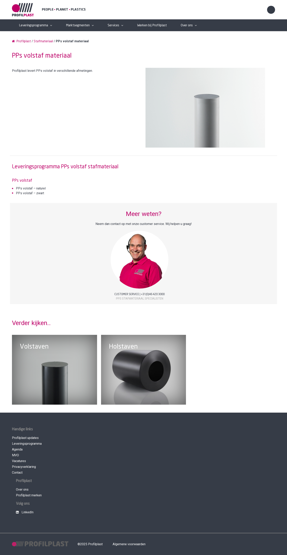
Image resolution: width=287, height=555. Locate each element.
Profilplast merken (29, 495)
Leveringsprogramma (33, 25)
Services (113, 25)
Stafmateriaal (43, 41)
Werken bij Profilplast (152, 25)
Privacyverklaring (24, 467)
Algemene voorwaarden (129, 544)
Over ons (187, 25)
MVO (15, 455)
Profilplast (21, 41)
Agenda (17, 449)
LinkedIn (24, 512)
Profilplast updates (25, 438)
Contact (17, 472)
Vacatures (19, 461)
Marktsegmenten (78, 25)
